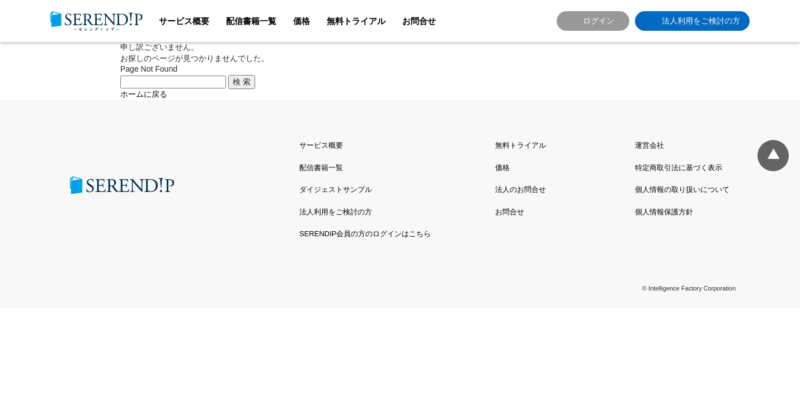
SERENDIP (96, 21)
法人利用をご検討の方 (701, 20)
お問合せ (419, 21)
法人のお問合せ (520, 189)
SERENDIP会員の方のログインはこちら (365, 233)
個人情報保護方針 (664, 212)
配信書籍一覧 (251, 21)
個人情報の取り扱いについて (682, 189)
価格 (301, 21)
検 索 (242, 81)
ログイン (598, 20)
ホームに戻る (143, 94)
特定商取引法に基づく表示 (678, 167)
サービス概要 (184, 21)
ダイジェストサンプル (335, 189)
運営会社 (649, 145)
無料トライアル (356, 21)
